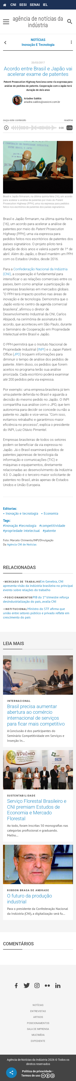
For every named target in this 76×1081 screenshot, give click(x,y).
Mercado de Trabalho (22, 581)
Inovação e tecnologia (38, 45)
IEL (45, 4)
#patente (49, 530)
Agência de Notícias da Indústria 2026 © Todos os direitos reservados (38, 1062)
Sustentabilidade (21, 795)
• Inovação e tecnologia (20, 513)
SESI (23, 4)
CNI (13, 4)
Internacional (19, 701)
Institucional (16, 609)
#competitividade (52, 525)
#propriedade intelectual (21, 530)
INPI (41, 349)
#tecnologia (27, 525)
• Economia (49, 513)
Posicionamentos (19, 597)
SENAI (35, 4)
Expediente (38, 1041)
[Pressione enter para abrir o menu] (6, 22)
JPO (17, 354)
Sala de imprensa (38, 1029)
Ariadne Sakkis (33, 98)
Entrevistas (38, 1011)
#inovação (10, 525)
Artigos (38, 1017)
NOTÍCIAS (38, 40)
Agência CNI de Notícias (21, 544)
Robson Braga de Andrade (28, 890)
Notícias (38, 1005)
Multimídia (38, 1035)
